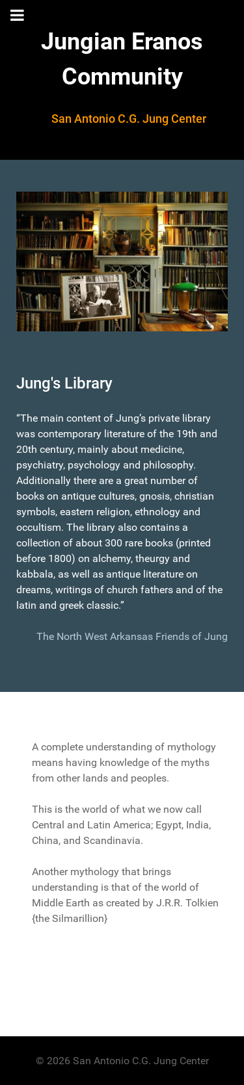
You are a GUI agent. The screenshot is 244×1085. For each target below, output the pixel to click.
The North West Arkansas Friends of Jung (132, 636)
